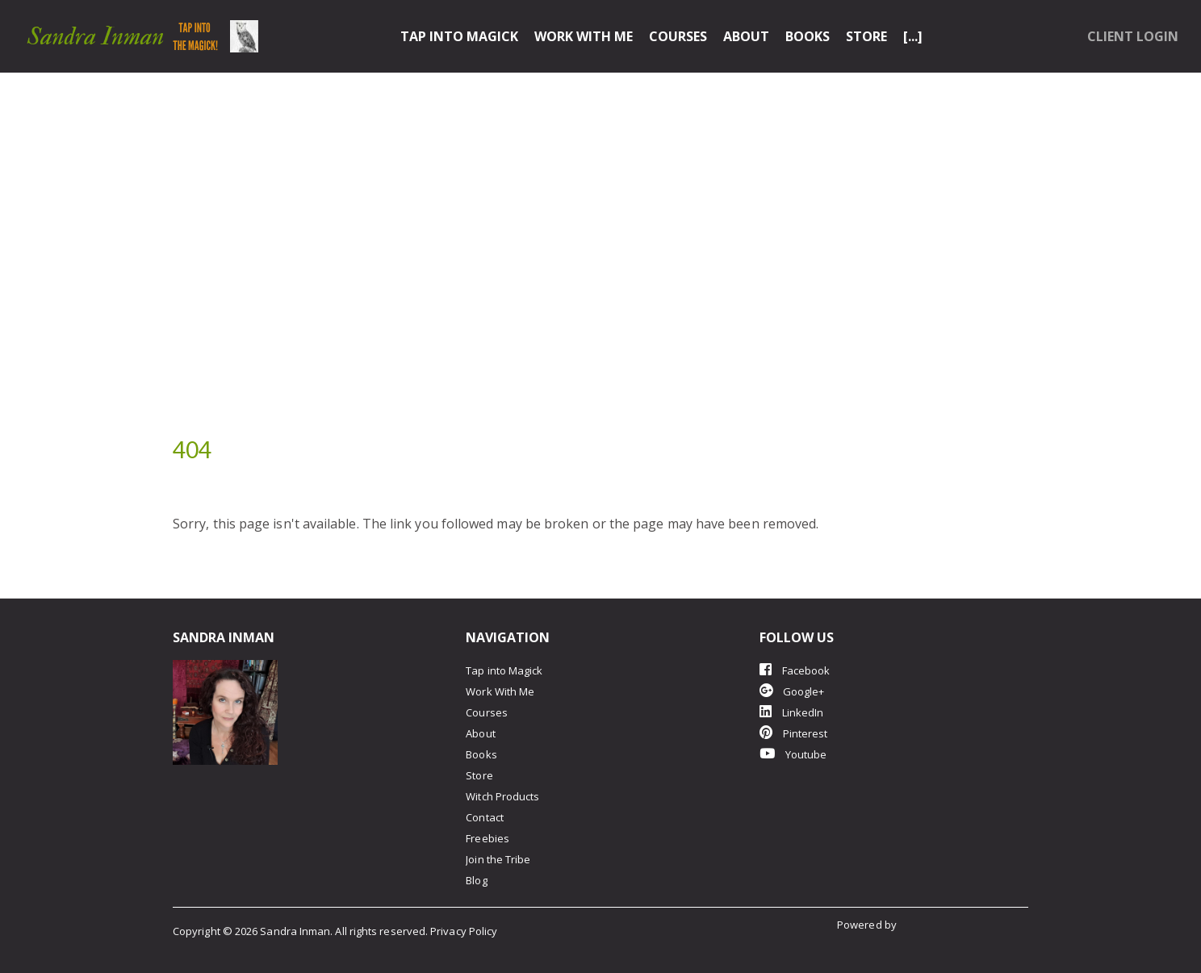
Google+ (792, 691)
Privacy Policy (463, 931)
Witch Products (502, 796)
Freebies (487, 838)
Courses (678, 36)
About (746, 36)
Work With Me (583, 36)
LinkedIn (792, 712)
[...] (913, 36)
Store (866, 36)
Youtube (793, 754)
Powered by (868, 924)
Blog (476, 880)
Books (807, 36)
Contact (485, 817)
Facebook (795, 670)
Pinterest (794, 733)
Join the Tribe (498, 859)
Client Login (1132, 36)
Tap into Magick (459, 36)
